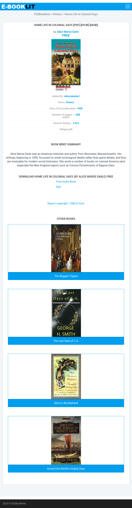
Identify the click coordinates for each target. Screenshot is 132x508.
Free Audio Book (66, 181)
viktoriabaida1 (72, 96)
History (70, 102)
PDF (58, 187)
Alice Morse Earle (68, 31)
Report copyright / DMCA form (66, 203)
